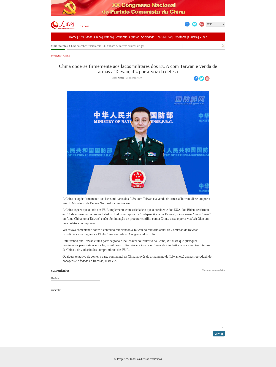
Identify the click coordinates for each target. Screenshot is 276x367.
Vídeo (203, 37)
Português (56, 55)
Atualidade (85, 37)
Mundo (108, 37)
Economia (120, 37)
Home (73, 37)
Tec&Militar (164, 37)
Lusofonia (180, 37)
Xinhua (121, 78)
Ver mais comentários (213, 270)
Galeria (193, 37)
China (98, 37)
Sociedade (147, 37)
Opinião (134, 37)
